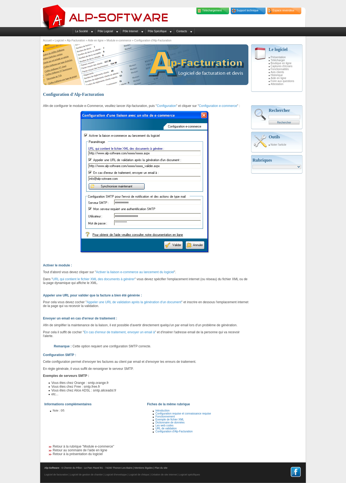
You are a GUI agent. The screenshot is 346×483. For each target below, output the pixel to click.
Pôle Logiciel (105, 31)
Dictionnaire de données (170, 422)
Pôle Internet (130, 31)
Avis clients (277, 72)
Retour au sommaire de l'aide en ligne (80, 450)
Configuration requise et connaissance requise (183, 413)
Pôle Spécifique (157, 31)
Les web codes (164, 425)
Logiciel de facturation (56, 474)
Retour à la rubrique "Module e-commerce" (83, 446)
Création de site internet (164, 474)
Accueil (47, 40)
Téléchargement (212, 10)
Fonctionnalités (280, 69)
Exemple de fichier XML (169, 419)
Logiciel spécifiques (189, 474)
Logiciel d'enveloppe (116, 474)
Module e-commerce (119, 40)
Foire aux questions (282, 81)
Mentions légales (143, 467)
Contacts (181, 31)
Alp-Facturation (76, 40)
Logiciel (59, 40)
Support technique (247, 10)
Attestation (277, 84)
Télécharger (278, 60)
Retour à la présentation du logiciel (78, 454)
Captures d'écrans (281, 66)
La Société (81, 31)
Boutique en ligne (281, 63)
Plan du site (161, 467)
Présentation (278, 57)
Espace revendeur (283, 10)
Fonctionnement (165, 416)
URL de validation (166, 428)
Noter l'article (278, 144)
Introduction (162, 410)
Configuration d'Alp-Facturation (174, 431)
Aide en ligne (96, 40)
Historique (277, 75)
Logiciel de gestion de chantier (86, 474)
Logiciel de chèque (139, 474)
